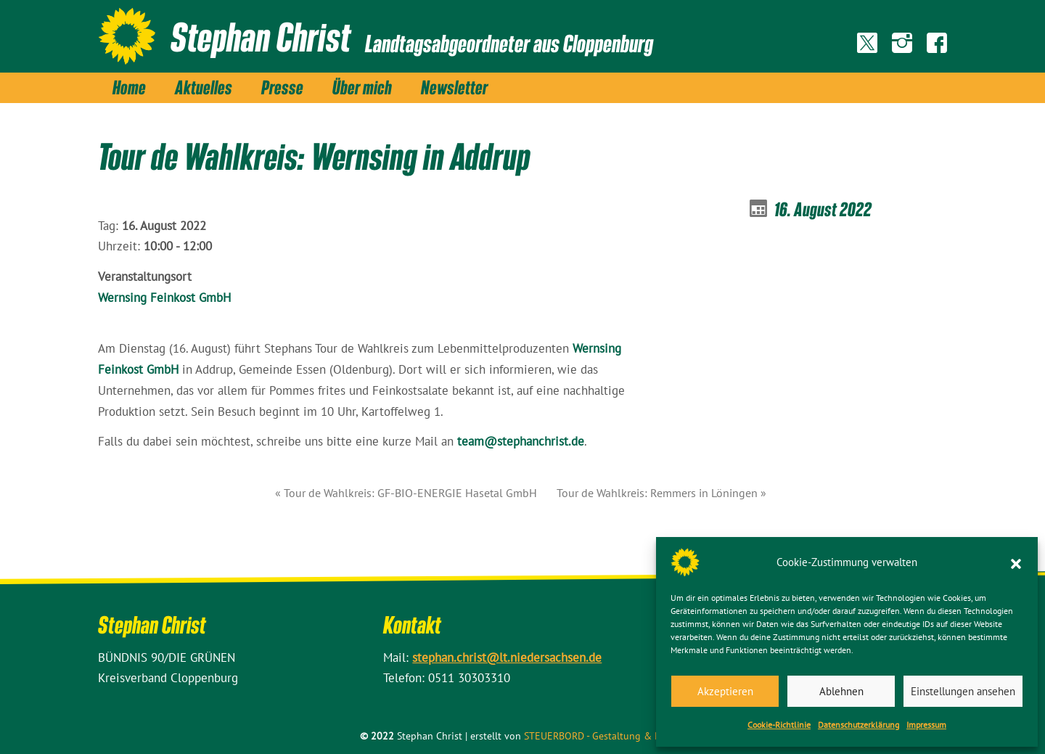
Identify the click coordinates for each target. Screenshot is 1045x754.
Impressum (926, 724)
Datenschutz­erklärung (858, 724)
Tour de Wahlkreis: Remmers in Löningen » (661, 492)
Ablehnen (841, 691)
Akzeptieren (725, 691)
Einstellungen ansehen (963, 691)
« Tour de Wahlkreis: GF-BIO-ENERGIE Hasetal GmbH (406, 492)
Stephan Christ (262, 36)
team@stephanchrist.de (520, 441)
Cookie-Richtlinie (779, 724)
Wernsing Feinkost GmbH (164, 298)
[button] (1016, 562)
